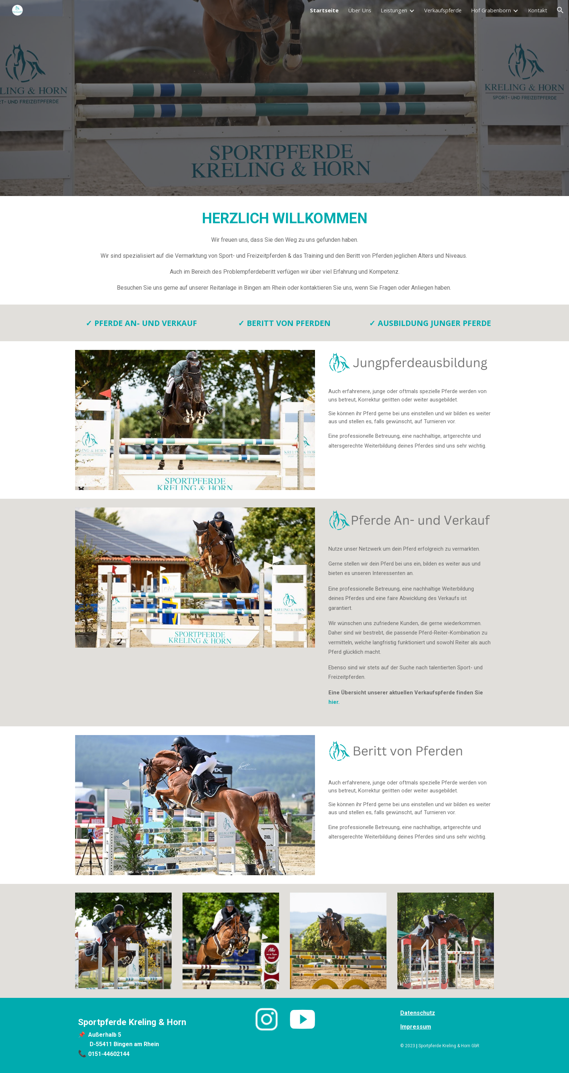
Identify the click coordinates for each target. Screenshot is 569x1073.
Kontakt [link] (537, 10)
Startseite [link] (324, 10)
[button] (560, 10)
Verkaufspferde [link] (443, 10)
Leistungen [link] (394, 10)
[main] (284, 250)
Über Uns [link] (359, 10)
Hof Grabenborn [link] (491, 10)
